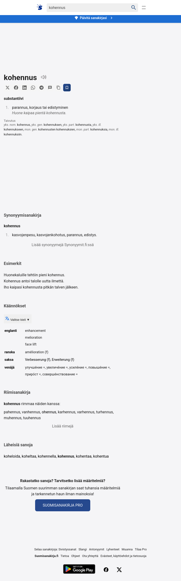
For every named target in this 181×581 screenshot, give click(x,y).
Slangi (82, 549)
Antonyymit (96, 549)
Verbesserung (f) (37, 360)
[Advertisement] (90, 44)
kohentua (101, 456)
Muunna (127, 549)
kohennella (47, 456)
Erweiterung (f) (63, 360)
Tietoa (65, 556)
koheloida (12, 456)
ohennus (49, 412)
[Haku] (84, 7)
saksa (8, 360)
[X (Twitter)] (119, 569)
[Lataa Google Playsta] (79, 569)
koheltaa (29, 456)
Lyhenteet (113, 549)
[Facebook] (106, 569)
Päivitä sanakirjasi (94, 18)
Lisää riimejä (62, 426)
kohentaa (83, 456)
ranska (9, 352)
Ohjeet (75, 556)
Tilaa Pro (141, 549)
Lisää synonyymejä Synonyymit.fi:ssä (63, 245)
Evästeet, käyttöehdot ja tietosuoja (124, 556)
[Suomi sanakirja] (41, 7)
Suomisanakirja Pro (62, 505)
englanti (10, 331)
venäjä (9, 368)
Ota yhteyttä (90, 556)
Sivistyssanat (67, 549)
